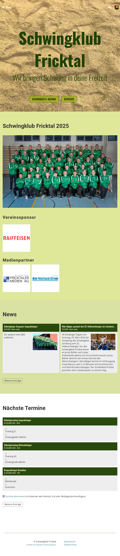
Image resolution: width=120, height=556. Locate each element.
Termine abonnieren (15, 496)
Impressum (69, 541)
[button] (60, 429)
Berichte (69, 99)
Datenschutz (70, 544)
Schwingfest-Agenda (44, 99)
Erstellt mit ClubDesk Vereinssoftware (41, 545)
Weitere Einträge (12, 380)
